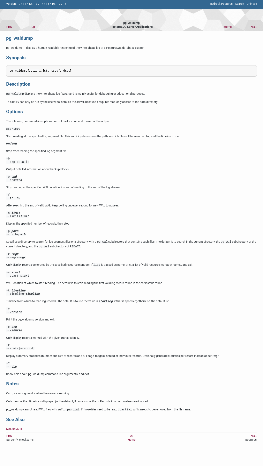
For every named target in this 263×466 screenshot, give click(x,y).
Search (239, 4)
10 (18, 4)
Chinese (252, 4)
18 (64, 4)
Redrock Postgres (221, 4)
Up (33, 27)
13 (36, 4)
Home (228, 27)
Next (254, 27)
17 (59, 4)
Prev (9, 27)
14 (41, 4)
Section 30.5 (14, 445)
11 (24, 4)
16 (53, 4)
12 (30, 4)
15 (47, 4)
